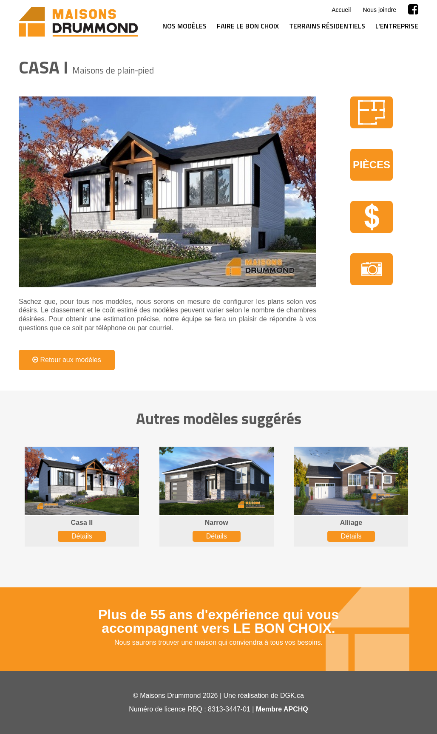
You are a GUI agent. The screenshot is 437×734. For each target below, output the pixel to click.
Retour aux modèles (66, 359)
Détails (81, 536)
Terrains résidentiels (327, 26)
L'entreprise (396, 26)
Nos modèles (184, 26)
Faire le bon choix (248, 26)
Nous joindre (379, 9)
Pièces (371, 164)
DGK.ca (292, 695)
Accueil (341, 9)
